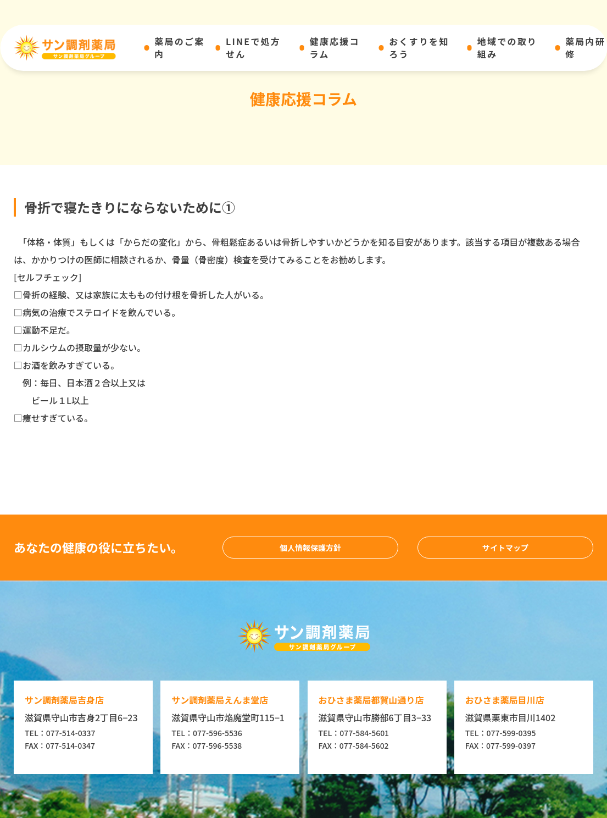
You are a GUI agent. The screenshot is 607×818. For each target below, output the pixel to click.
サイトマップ (505, 547)
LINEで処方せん (253, 47)
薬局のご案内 (179, 47)
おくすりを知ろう (419, 47)
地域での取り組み (507, 47)
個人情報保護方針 (310, 547)
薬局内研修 (585, 47)
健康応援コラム (334, 47)
